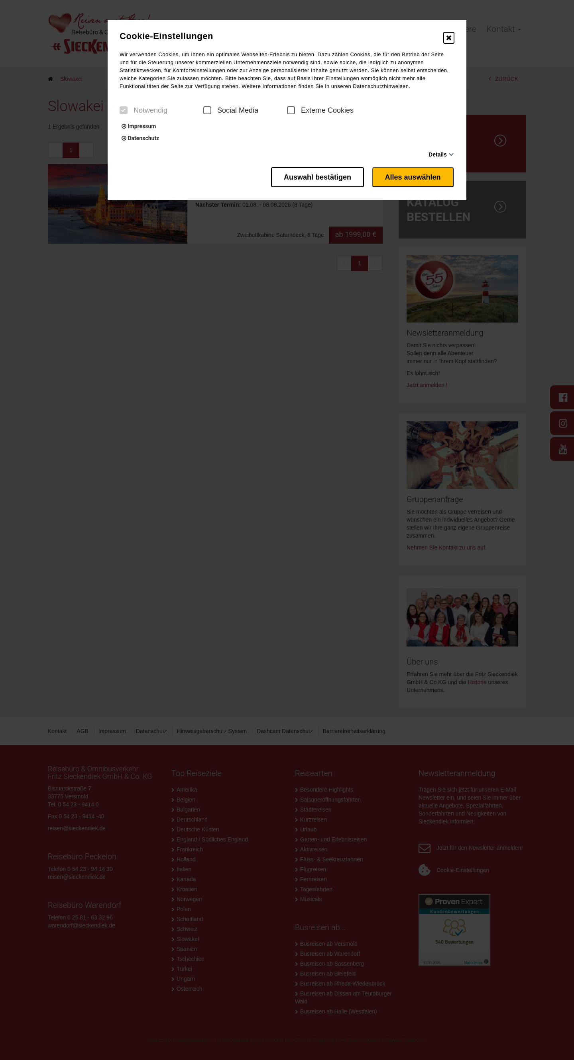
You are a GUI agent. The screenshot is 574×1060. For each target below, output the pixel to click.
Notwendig (143, 110)
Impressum (139, 126)
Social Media (230, 110)
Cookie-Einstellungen (166, 36)
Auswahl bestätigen (314, 176)
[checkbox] (124, 110)
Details (438, 154)
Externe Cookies (320, 110)
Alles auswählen (414, 176)
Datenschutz (140, 138)
